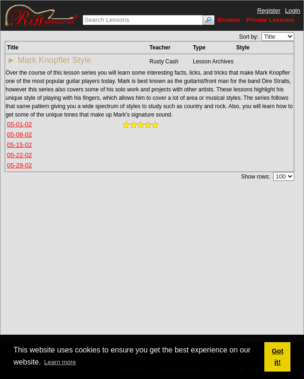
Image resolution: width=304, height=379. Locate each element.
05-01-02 (19, 124)
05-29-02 (19, 165)
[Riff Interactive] (41, 15)
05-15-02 (19, 144)
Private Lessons (270, 19)
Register (269, 10)
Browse (229, 19)
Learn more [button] (60, 361)
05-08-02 (19, 134)
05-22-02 (19, 155)
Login (292, 10)
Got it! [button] (277, 356)
